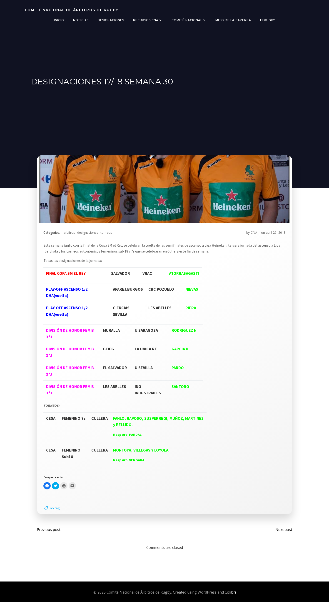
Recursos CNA (147, 20)
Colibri (230, 593)
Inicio (59, 20)
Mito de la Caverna (233, 20)
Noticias (81, 20)
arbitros (69, 233)
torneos (106, 233)
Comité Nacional (189, 20)
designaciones (88, 233)
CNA (253, 233)
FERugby (267, 20)
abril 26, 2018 (275, 233)
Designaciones (111, 20)
